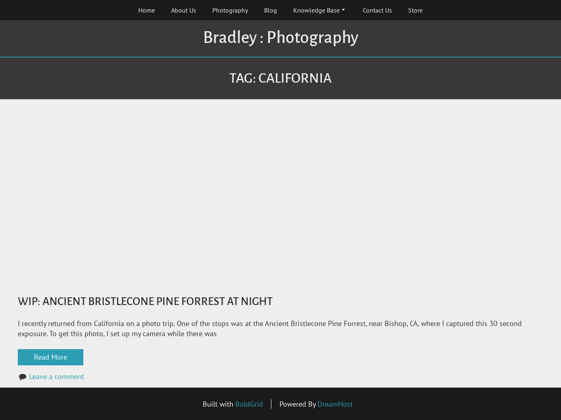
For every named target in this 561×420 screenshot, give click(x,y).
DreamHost (335, 404)
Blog (270, 10)
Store (415, 10)
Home (146, 10)
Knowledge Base (319, 10)
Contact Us (377, 10)
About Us (183, 10)
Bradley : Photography (280, 38)
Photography (230, 10)
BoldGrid (249, 404)
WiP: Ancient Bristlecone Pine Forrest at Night (145, 301)
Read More (50, 357)
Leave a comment (56, 376)
